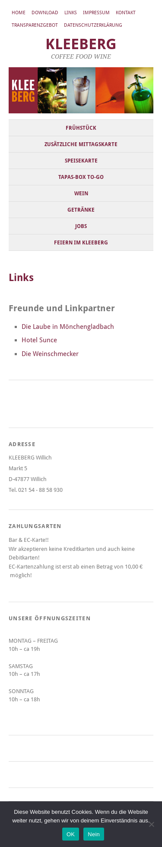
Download (45, 13)
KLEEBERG (81, 44)
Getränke (81, 210)
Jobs (81, 226)
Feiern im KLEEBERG (81, 243)
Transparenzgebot (35, 25)
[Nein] (151, 824)
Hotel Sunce (39, 340)
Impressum (96, 13)
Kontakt (126, 13)
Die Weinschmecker (50, 354)
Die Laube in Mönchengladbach (68, 327)
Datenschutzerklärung (93, 25)
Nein (94, 834)
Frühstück (81, 128)
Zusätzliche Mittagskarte (81, 144)
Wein (81, 194)
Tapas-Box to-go (81, 177)
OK (71, 834)
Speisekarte (81, 161)
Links (70, 13)
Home (18, 13)
